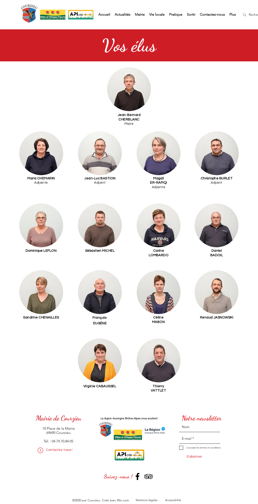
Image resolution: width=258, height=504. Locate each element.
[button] (140, 14)
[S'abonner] (194, 456)
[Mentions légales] (146, 500)
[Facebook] (137, 476)
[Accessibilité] (173, 500)
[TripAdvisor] (148, 476)
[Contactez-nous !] (59, 450)
